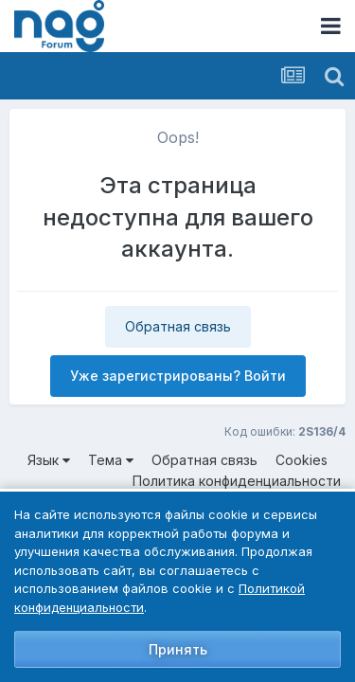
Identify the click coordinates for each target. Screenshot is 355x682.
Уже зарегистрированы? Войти (178, 376)
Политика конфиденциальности (237, 481)
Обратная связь (178, 326)
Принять (178, 649)
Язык (48, 460)
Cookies (301, 460)
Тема (110, 460)
